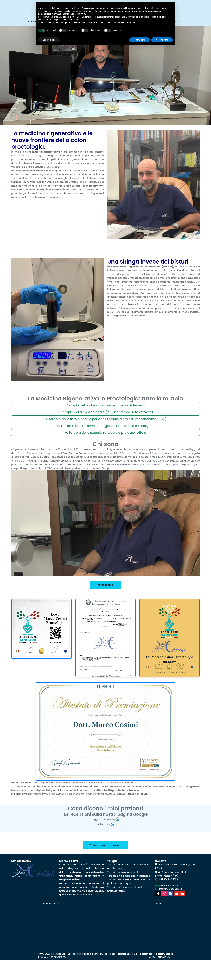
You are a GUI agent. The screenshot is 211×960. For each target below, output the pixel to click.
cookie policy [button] (80, 14)
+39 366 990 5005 (166, 879)
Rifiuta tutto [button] (139, 40)
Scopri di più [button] (49, 40)
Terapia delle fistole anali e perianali (128, 875)
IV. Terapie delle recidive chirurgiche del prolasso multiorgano (105, 426)
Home (31, 21)
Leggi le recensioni (105, 819)
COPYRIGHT (165, 954)
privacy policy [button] (142, 8)
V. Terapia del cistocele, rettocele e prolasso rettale (105, 432)
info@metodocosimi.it (168, 888)
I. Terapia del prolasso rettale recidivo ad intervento (105, 405)
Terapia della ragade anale (123, 872)
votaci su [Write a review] (105, 824)
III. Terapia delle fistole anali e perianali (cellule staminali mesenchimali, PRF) (105, 419)
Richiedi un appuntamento (105, 845)
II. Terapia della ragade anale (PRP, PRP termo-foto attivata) (105, 412)
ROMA (159, 903)
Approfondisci (105, 585)
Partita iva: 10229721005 (52, 957)
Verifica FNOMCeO (159, 957)
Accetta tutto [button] (162, 40)
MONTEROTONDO (51, 903)
